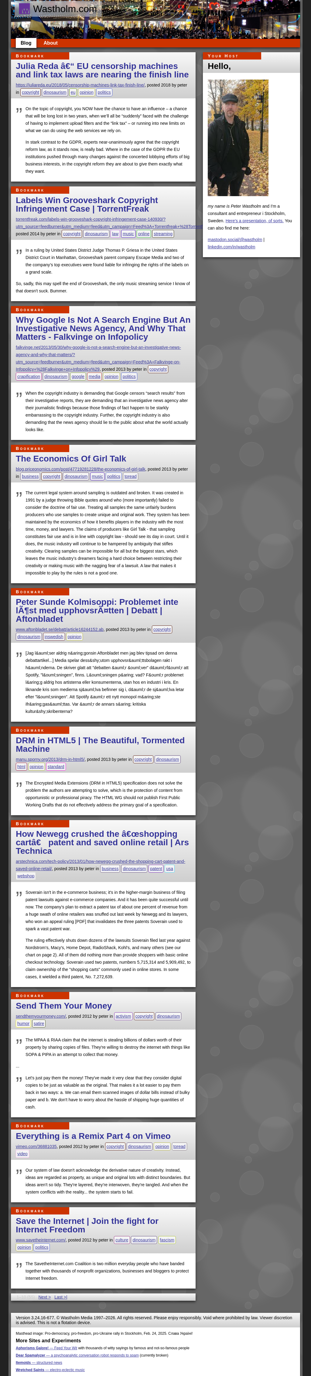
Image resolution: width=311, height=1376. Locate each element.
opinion (86, 92)
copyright (30, 92)
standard (56, 766)
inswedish (54, 636)
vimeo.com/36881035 (36, 1146)
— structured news (39, 1363)
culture (121, 1240)
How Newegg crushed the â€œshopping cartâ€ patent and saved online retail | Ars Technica (102, 842)
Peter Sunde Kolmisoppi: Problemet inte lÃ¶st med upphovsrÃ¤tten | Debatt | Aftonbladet (97, 610)
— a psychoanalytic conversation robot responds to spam (77, 1355)
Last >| (60, 1297)
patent (156, 868)
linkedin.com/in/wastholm (231, 246)
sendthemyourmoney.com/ (41, 1016)
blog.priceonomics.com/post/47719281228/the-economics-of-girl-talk (80, 469)
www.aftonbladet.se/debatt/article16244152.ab (60, 629)
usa (169, 868)
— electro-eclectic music (50, 1370)
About (51, 43)
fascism (167, 1240)
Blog (26, 43)
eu (73, 92)
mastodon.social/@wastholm (235, 239)
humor (23, 1023)
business (30, 476)
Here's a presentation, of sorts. (255, 220)
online (144, 233)
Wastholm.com (57, 8)
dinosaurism (55, 92)
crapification (28, 376)
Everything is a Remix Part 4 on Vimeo (93, 1136)
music (128, 233)
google (78, 376)
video (22, 1153)
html (21, 766)
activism (123, 1016)
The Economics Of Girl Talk (71, 458)
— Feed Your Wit (46, 1348)
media (94, 376)
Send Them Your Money (64, 1005)
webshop (25, 876)
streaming (163, 233)
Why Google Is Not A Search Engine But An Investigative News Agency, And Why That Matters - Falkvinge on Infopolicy (103, 328)
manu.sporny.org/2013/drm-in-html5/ (50, 759)
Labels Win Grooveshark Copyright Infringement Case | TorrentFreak (87, 204)
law (115, 233)
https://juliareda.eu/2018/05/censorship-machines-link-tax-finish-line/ (80, 85)
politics (104, 92)
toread (131, 476)
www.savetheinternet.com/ (41, 1240)
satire (39, 1023)
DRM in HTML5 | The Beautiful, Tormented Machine (100, 745)
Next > (44, 1297)
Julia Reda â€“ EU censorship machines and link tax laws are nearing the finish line (102, 70)
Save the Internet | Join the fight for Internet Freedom (87, 1225)
